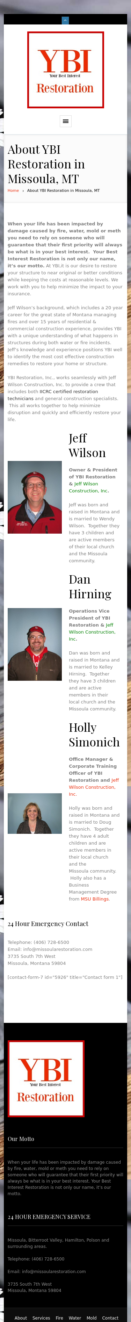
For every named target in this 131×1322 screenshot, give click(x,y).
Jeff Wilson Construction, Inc (92, 632)
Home (13, 190)
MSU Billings (95, 899)
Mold (92, 1318)
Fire (59, 1318)
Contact (110, 1318)
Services (41, 1318)
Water (75, 1318)
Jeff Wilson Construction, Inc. (94, 787)
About (21, 1318)
